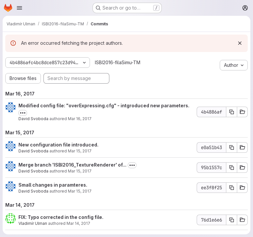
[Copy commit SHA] (231, 112)
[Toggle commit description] (22, 113)
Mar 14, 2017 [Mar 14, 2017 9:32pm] (78, 223)
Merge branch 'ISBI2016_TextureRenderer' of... (72, 165)
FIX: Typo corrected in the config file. (60, 217)
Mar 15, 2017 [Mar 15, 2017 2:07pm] (80, 191)
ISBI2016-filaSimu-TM (117, 62)
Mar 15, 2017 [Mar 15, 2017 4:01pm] (80, 150)
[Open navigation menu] (19, 8)
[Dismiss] (240, 43)
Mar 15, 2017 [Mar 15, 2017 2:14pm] (80, 171)
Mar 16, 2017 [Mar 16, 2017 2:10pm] (80, 118)
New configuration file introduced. (58, 144)
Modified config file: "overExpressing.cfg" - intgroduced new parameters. (103, 105)
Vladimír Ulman (32, 223)
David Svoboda (33, 118)
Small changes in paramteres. (52, 185)
